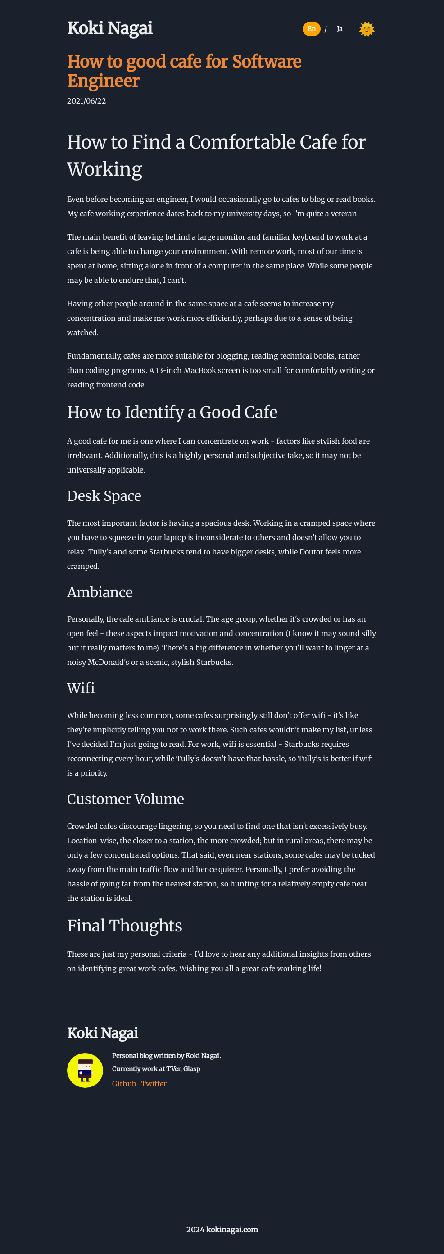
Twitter (154, 1083)
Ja (340, 29)
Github (124, 1083)
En (312, 29)
